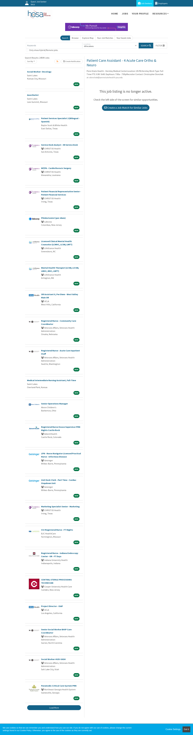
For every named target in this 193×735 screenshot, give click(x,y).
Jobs (125, 13)
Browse (75, 38)
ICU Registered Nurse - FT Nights (57, 529)
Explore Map (88, 38)
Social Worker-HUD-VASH (53, 659)
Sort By (30, 61)
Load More (54, 707)
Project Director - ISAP (52, 606)
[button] (160, 45)
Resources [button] (160, 13)
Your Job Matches (105, 38)
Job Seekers (145, 3)
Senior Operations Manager (54, 403)
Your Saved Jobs (124, 38)
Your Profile (140, 13)
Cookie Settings (173, 729)
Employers (161, 3)
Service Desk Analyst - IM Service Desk (59, 144)
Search (65, 38)
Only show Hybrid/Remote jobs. (43, 50)
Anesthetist (33, 95)
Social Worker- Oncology (39, 71)
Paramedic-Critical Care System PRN (59, 685)
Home (114, 13)
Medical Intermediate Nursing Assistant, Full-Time (51, 380)
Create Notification (71, 61)
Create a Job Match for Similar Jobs (125, 107)
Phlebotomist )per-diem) (53, 218)
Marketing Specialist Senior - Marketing (60, 506)
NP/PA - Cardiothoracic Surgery (56, 168)
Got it (186, 729)
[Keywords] (54, 45)
